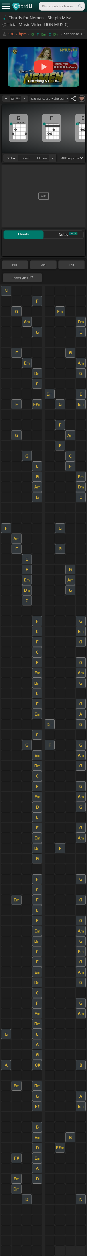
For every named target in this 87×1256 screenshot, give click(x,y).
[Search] (80, 6)
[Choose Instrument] (52, 158)
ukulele (42, 158)
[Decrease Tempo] (6, 98)
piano (26, 158)
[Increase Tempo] (24, 98)
